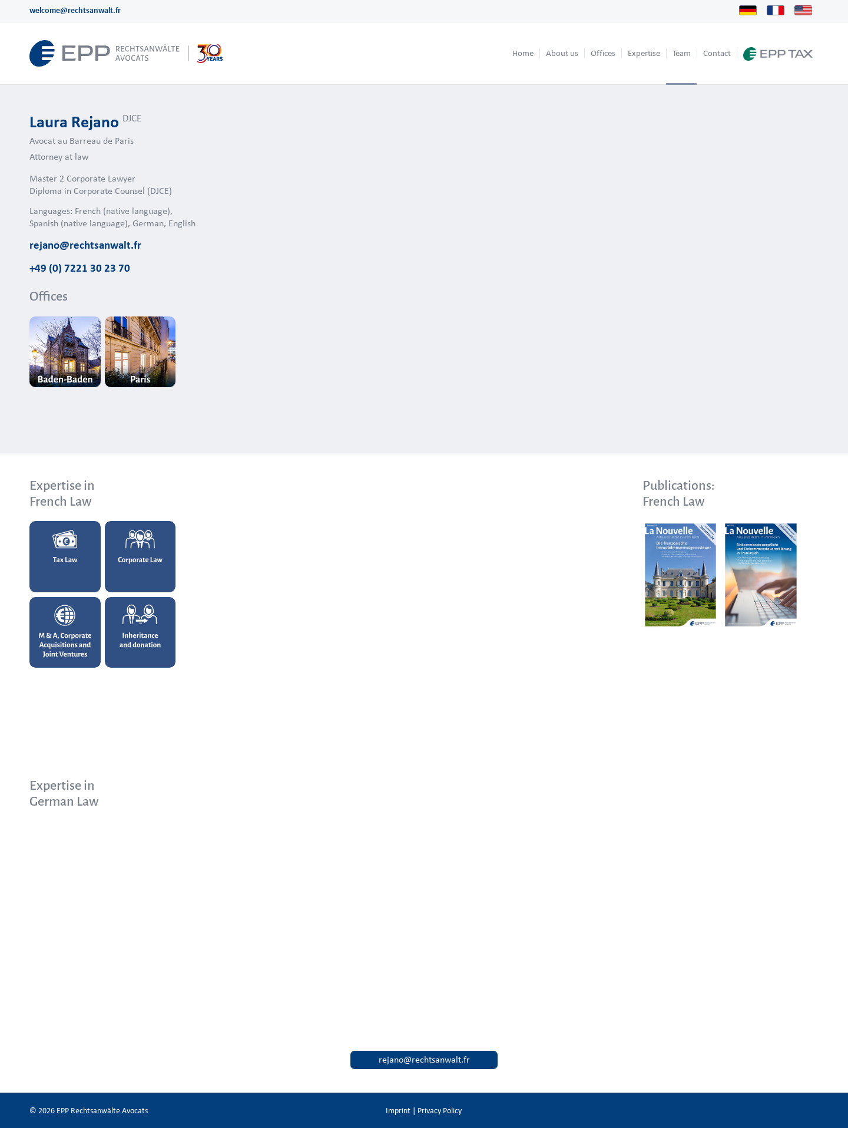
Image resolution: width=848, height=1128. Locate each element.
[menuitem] (522, 53)
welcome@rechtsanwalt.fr (75, 10)
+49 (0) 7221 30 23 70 (79, 267)
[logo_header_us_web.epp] (126, 53)
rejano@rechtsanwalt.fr (85, 244)
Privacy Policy (440, 1110)
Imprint (398, 1110)
